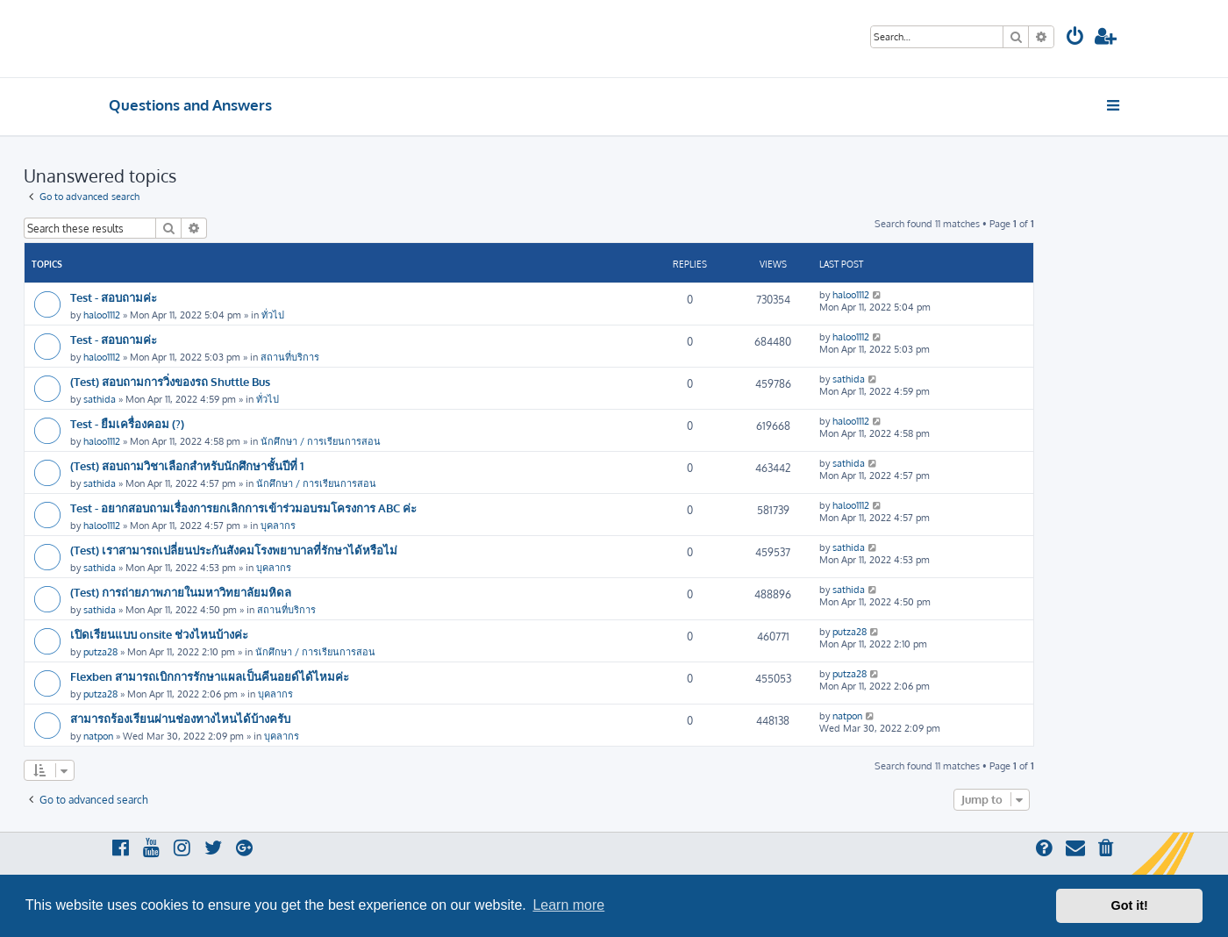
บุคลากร (278, 525)
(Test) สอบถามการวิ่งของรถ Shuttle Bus (170, 381)
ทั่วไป (272, 315)
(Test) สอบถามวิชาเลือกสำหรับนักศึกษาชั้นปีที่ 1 (186, 465)
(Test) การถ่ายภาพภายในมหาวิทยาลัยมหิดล (180, 591)
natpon (98, 736)
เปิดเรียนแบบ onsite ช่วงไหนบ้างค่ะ (159, 633)
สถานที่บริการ (290, 357)
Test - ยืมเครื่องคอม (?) (127, 423)
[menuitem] (1075, 38)
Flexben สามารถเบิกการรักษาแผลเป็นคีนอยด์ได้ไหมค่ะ (209, 676)
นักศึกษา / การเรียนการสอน (321, 441)
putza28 (100, 652)
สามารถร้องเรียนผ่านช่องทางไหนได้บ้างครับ (180, 718)
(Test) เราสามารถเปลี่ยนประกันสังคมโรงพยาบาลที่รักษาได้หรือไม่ (233, 549)
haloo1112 (101, 315)
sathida (99, 399)
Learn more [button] (568, 905)
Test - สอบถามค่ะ (113, 297)
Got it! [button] (1129, 905)
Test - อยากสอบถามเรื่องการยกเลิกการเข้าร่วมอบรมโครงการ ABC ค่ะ (243, 507)
